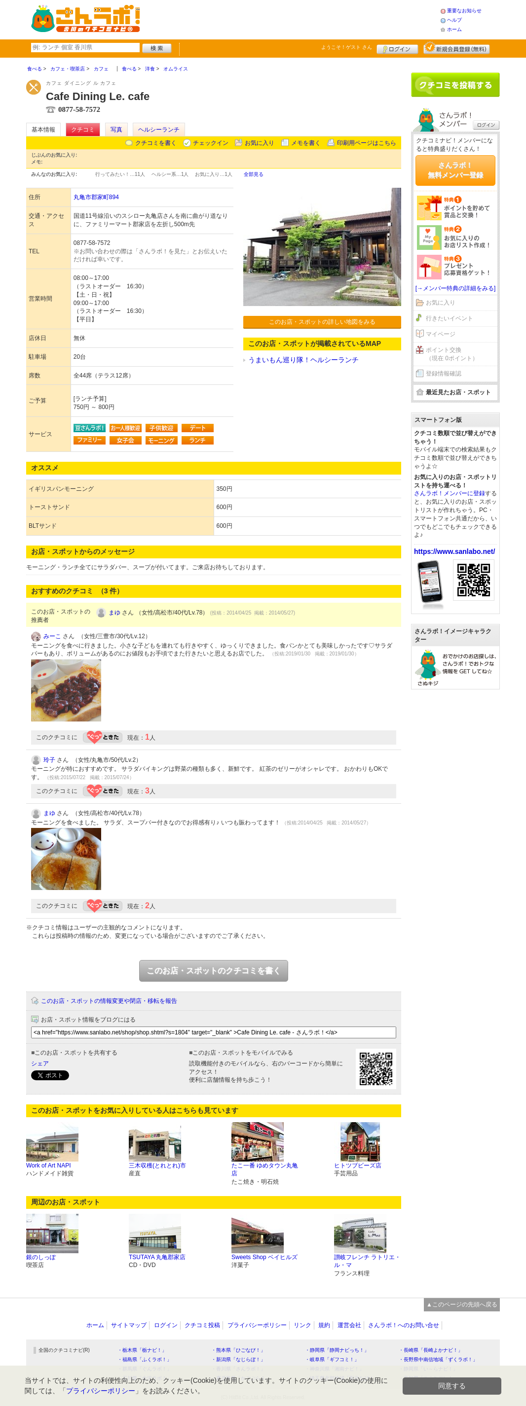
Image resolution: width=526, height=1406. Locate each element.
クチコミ (83, 129)
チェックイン (210, 142)
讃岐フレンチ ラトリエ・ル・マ (367, 1261)
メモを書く (306, 142)
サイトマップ (129, 1325)
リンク (302, 1325)
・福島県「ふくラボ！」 (144, 1359)
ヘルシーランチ (159, 129)
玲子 (49, 759)
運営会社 (349, 1325)
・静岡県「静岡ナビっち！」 (337, 1350)
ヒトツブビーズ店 (357, 1165)
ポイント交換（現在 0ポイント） (452, 354)
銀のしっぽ (41, 1257)
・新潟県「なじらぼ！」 (238, 1359)
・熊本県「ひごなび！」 (238, 1350)
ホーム (454, 29)
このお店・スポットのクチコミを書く (214, 970)
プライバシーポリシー (257, 1325)
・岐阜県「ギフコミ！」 (332, 1359)
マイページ (440, 334)
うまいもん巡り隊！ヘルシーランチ (303, 360)
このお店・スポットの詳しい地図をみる (322, 321)
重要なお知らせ (464, 10)
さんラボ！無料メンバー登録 (455, 170)
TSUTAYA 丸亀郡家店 (157, 1257)
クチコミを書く (156, 142)
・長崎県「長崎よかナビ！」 (431, 1350)
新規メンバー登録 (456, 47)
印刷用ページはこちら (366, 142)
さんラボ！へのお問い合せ (403, 1325)
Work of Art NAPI (48, 1165)
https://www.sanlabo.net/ (454, 551)
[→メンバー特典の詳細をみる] (455, 288)
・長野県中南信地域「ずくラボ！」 (438, 1359)
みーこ (52, 636)
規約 (324, 1325)
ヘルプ (454, 20)
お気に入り (259, 142)
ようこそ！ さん (346, 47)
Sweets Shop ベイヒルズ (264, 1257)
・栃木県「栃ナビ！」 (142, 1350)
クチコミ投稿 (202, 1325)
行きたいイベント (449, 318)
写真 (116, 129)
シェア (40, 1063)
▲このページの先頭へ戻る (461, 1304)
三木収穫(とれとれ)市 (157, 1165)
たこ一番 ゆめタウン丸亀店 (264, 1169)
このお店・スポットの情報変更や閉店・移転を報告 (109, 1000)
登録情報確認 (443, 373)
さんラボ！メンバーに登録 (449, 493)
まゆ (114, 612)
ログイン (397, 47)
